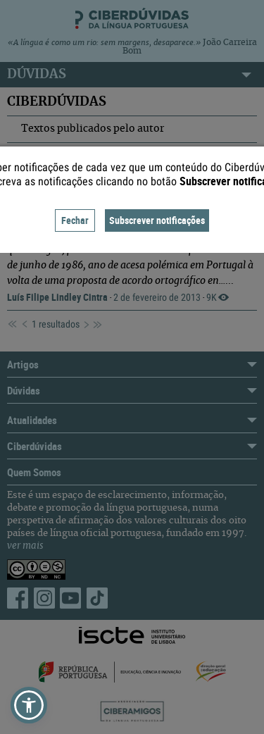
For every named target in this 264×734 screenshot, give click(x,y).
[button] (29, 705)
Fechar (75, 220)
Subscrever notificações (157, 220)
